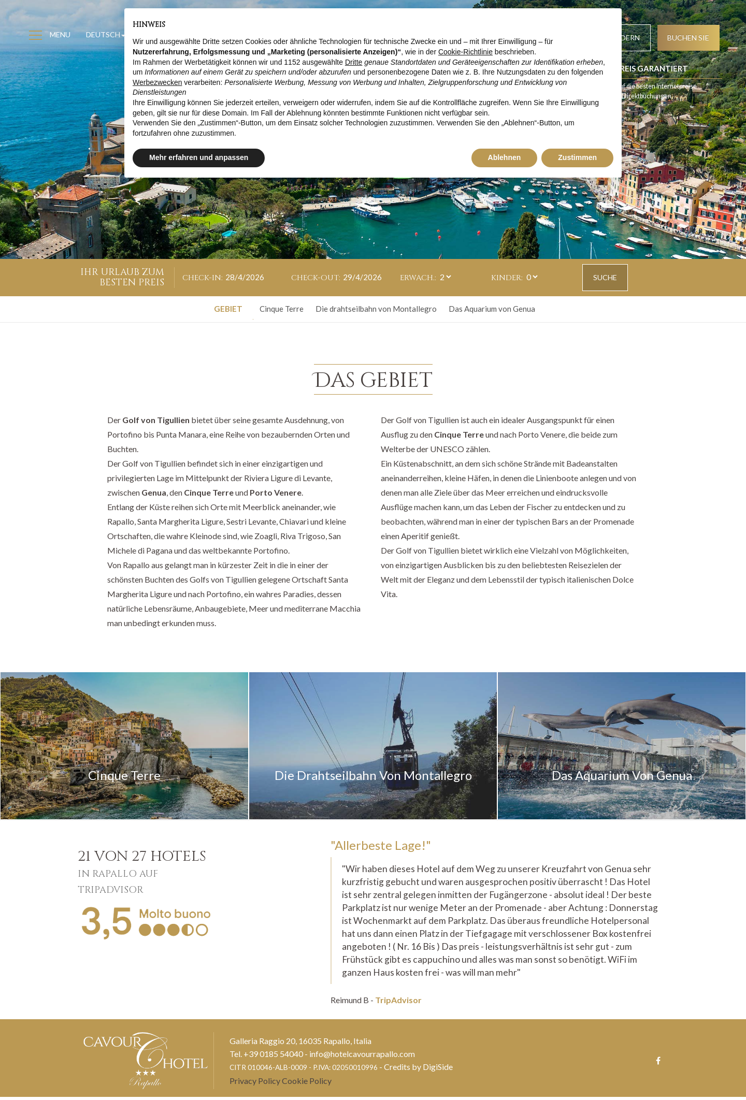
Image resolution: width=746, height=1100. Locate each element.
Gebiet (228, 309)
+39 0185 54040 (273, 1057)
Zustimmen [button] (577, 157)
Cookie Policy (307, 1084)
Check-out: (315, 277)
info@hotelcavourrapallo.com (362, 1057)
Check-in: (202, 277)
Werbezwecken (157, 82)
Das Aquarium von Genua (492, 309)
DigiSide (438, 1070)
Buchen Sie (686, 39)
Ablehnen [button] (504, 157)
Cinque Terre (282, 309)
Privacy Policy (254, 1084)
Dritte (353, 62)
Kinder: (507, 277)
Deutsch (107, 36)
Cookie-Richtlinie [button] (465, 52)
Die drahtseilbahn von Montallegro (376, 309)
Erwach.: (418, 277)
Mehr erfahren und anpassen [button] (198, 157)
